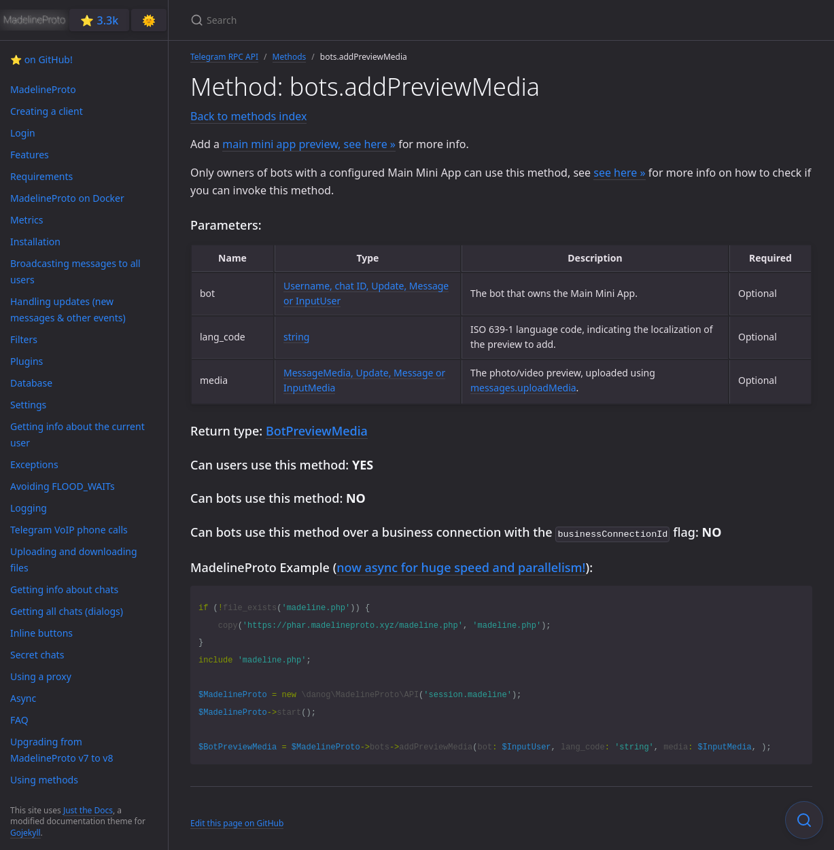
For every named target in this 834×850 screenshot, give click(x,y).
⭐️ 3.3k (99, 20)
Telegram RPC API (224, 57)
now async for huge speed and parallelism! (460, 566)
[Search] (351, 20)
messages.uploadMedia (523, 387)
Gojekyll (25, 832)
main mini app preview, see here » (309, 144)
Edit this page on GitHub (236, 822)
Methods (290, 57)
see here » (619, 172)
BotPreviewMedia (317, 431)
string (296, 336)
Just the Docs (88, 810)
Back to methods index (248, 116)
